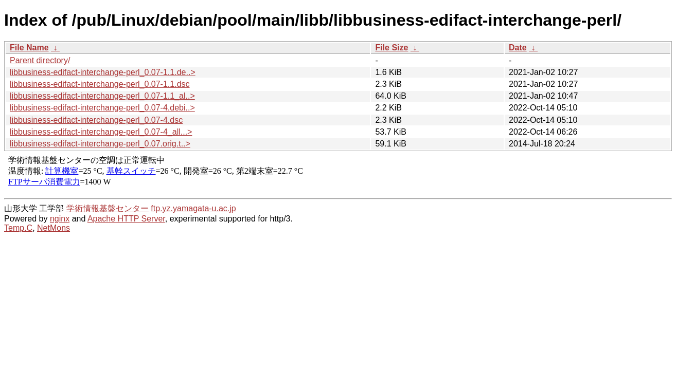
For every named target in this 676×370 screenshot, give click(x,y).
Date (518, 47)
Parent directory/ (40, 60)
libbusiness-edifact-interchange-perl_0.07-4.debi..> (102, 107)
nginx (59, 218)
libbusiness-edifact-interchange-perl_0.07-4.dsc (96, 120)
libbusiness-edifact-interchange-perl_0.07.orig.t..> (100, 143)
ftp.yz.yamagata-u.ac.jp (193, 208)
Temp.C (18, 228)
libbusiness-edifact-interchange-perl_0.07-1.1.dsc (100, 84)
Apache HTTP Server (126, 218)
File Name (29, 47)
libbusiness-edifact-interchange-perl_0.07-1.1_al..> (102, 95)
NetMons (53, 228)
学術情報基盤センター (107, 208)
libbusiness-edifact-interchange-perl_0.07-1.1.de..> (102, 72)
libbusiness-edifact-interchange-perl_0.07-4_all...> (101, 131)
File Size (391, 47)
